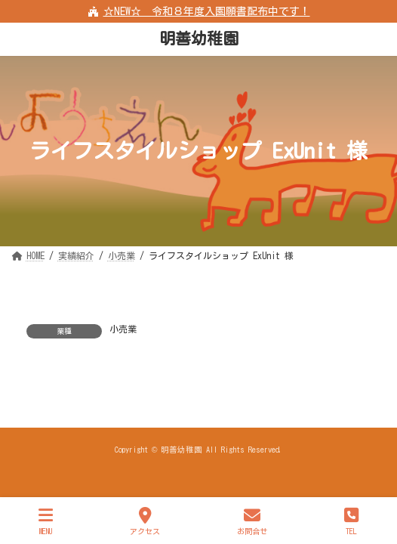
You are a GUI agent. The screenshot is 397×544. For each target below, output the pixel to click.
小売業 (123, 328)
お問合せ (252, 521)
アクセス (145, 521)
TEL (351, 521)
